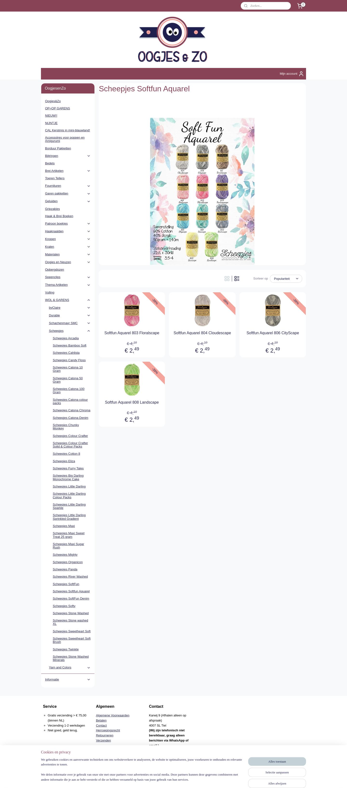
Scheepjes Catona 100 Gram (69, 390)
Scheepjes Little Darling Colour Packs (69, 495)
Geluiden (68, 201)
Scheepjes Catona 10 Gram (68, 369)
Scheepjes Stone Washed (71, 613)
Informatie (68, 679)
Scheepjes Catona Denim (70, 418)
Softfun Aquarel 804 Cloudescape (202, 333)
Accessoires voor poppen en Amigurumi (65, 139)
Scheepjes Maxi (64, 526)
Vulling (49, 292)
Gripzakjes (52, 209)
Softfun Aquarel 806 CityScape (273, 333)
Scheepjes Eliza (64, 461)
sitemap (157, 779)
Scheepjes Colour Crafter (70, 436)
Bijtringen (68, 156)
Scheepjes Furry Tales (68, 468)
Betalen (101, 720)
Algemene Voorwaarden (112, 715)
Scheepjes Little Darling (69, 486)
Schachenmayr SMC (70, 323)
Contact (101, 725)
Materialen (68, 254)
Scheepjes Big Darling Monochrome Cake (68, 477)
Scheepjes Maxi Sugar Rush (68, 545)
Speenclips (68, 277)
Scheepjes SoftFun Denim (71, 598)
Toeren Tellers (55, 178)
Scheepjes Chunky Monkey (66, 426)
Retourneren (104, 735)
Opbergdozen (54, 269)
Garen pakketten (68, 193)
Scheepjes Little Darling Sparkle (69, 506)
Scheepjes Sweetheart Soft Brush (72, 640)
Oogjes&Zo (53, 101)
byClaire (70, 308)
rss (166, 779)
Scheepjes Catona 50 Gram (68, 379)
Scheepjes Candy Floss (69, 360)
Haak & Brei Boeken (59, 216)
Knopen (68, 239)
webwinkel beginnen (182, 779)
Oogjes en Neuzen (68, 262)
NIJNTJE (51, 123)
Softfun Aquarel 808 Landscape (132, 402)
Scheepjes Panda (65, 569)
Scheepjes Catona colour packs (70, 401)
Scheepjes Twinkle (66, 649)
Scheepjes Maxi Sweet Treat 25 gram (69, 534)
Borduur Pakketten (58, 148)
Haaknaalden (68, 231)
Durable (70, 315)
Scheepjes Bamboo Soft (69, 345)
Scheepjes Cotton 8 (66, 453)
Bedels (50, 163)
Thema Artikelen (68, 285)
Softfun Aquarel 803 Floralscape (131, 333)
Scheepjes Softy (64, 606)
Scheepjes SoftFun (66, 584)
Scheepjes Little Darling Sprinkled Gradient (69, 516)
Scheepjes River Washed (70, 576)
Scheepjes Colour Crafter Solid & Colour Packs (70, 444)
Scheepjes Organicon (68, 562)
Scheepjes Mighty (65, 554)
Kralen (68, 247)
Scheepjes (70, 331)
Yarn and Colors (70, 667)
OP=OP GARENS (57, 108)
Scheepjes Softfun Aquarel (71, 591)
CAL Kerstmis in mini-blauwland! (67, 130)
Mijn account (292, 74)
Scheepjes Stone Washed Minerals (71, 658)
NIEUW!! (51, 115)
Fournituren (68, 186)
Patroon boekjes (68, 224)
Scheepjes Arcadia (66, 338)
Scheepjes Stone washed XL (70, 622)
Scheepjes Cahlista (66, 352)
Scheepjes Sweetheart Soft (72, 631)
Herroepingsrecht (108, 730)
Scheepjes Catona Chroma (71, 410)
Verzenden (103, 740)
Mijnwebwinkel (219, 779)
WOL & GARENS (68, 300)
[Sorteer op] (286, 278)
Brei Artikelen (68, 171)
